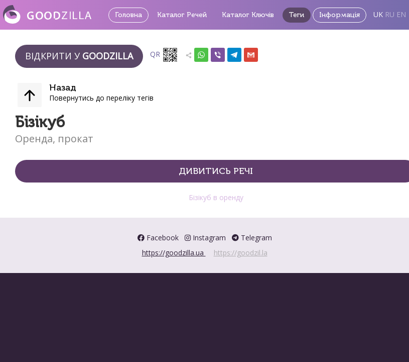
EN (401, 14)
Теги (296, 15)
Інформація (339, 15)
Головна (128, 15)
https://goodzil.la (240, 252)
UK (378, 14)
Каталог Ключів (248, 15)
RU (389, 14)
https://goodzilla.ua (174, 252)
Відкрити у (79, 56)
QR (164, 55)
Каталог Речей (182, 15)
